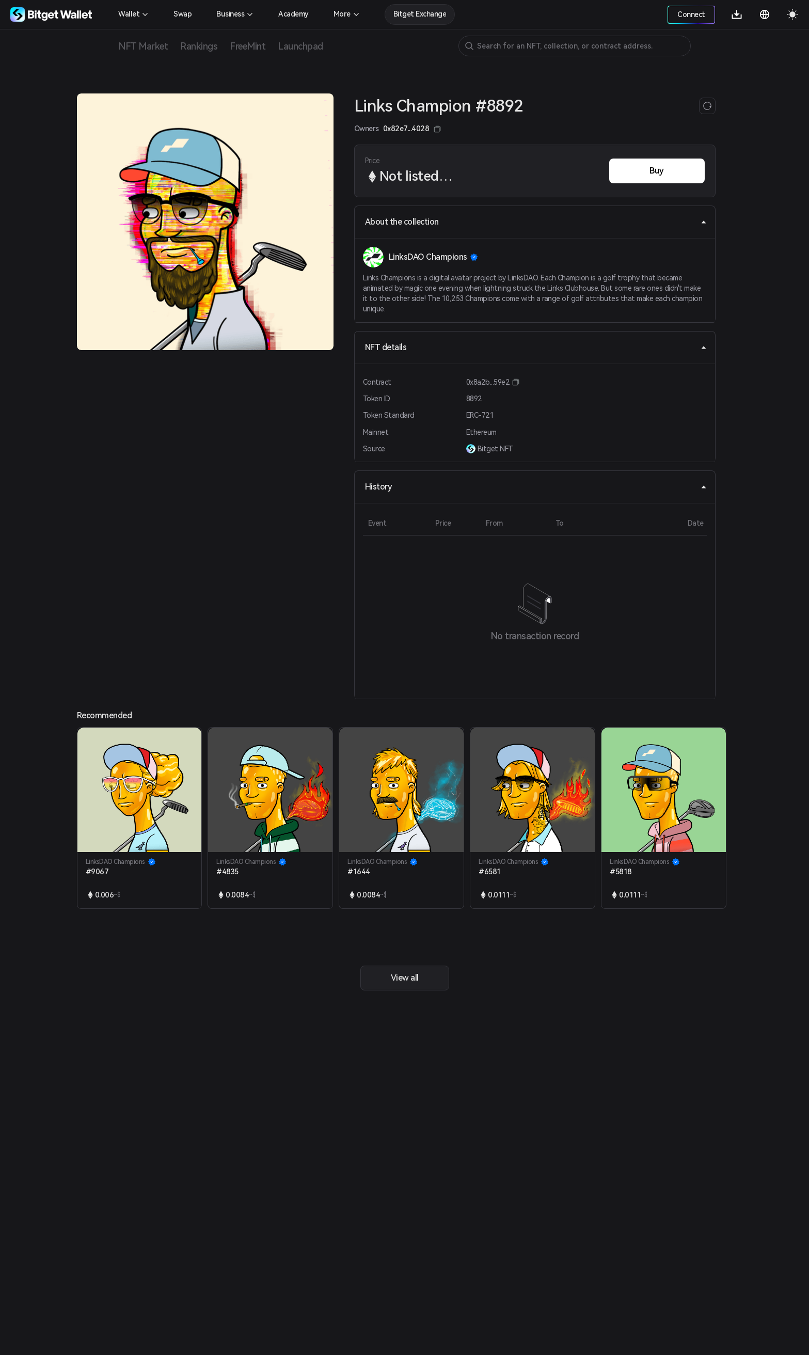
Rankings (198, 46)
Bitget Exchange (420, 14)
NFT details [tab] (536, 347)
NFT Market (143, 46)
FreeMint (247, 46)
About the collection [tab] (536, 222)
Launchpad (300, 46)
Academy (293, 14)
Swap (182, 14)
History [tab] (536, 487)
